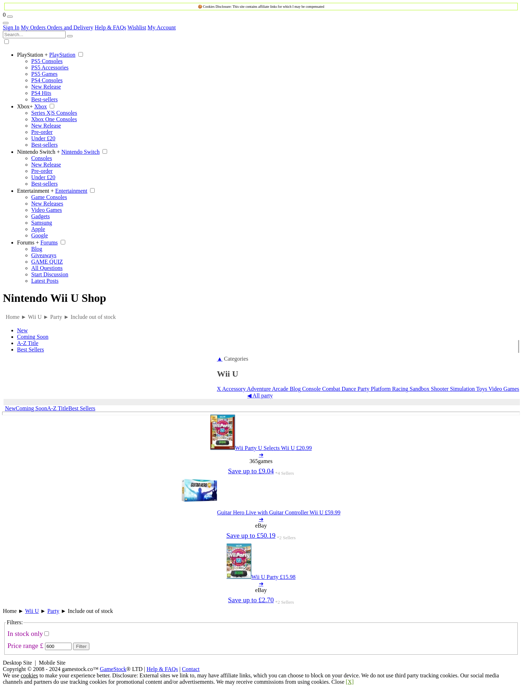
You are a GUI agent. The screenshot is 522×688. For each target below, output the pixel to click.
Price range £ (25, 645)
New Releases (47, 204)
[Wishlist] (10, 17)
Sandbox (418, 389)
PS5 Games (44, 74)
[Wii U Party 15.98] (261, 577)
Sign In (11, 27)
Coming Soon (32, 337)
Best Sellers (30, 349)
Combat (330, 389)
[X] (350, 682)
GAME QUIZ (47, 262)
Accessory (234, 389)
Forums (28, 242)
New (22, 330)
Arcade (279, 389)
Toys (481, 389)
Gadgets (40, 216)
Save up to (251, 471)
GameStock (113, 669)
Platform (380, 389)
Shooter (439, 389)
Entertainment (35, 191)
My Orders (34, 27)
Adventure (258, 389)
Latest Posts (45, 281)
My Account (162, 27)
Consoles (41, 158)
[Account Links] (6, 23)
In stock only (25, 633)
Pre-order (41, 132)
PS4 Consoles (46, 80)
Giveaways (43, 255)
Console (311, 389)
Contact (191, 669)
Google (39, 235)
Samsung (41, 223)
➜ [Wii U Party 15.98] (261, 584)
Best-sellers (44, 99)
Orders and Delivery (70, 27)
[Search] (70, 36)
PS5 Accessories (49, 67)
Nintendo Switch (38, 152)
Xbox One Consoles (54, 119)
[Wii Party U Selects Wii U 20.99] (261, 448)
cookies (29, 675)
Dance (348, 389)
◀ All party (260, 396)
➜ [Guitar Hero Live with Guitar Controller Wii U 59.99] (261, 519)
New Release (46, 87)
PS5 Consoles (46, 61)
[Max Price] (58, 646)
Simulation (462, 389)
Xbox (25, 106)
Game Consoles (49, 197)
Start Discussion (49, 274)
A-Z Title (27, 343)
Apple (38, 229)
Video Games (46, 210)
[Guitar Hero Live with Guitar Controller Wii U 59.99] (261, 512)
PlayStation (32, 55)
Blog (36, 249)
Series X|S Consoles (54, 113)
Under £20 (43, 138)
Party (363, 389)
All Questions (46, 268)
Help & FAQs (110, 27)
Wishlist (136, 27)
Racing (399, 389)
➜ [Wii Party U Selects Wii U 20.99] (261, 455)
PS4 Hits (41, 93)
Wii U (32, 611)
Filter (81, 646)
